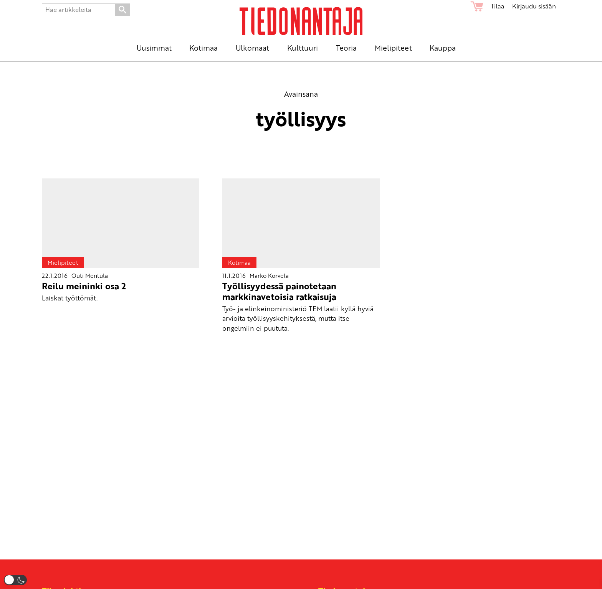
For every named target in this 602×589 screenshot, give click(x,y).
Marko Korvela (269, 275)
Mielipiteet (63, 262)
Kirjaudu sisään (534, 6)
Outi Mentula (89, 275)
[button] (15, 580)
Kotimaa (239, 262)
